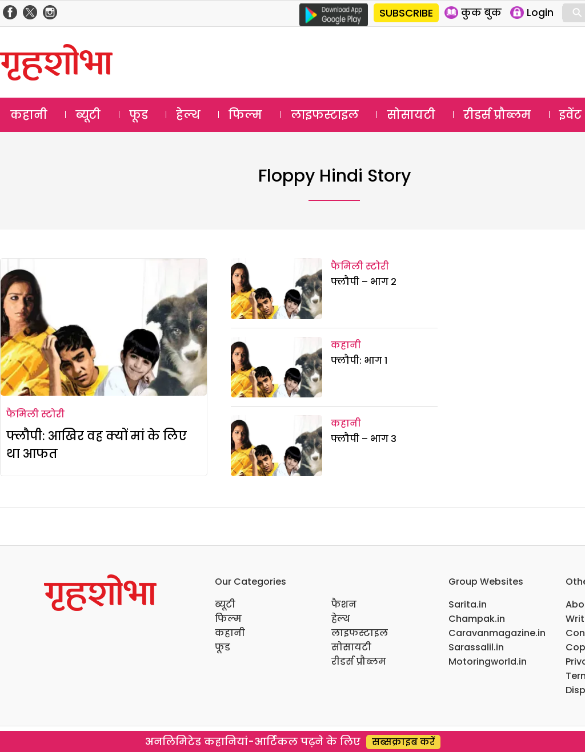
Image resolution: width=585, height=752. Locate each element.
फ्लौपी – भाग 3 (363, 438)
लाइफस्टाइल (325, 115)
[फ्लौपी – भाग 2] (276, 288)
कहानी (28, 115)
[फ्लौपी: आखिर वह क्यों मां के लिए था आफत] (104, 327)
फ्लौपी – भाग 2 (363, 281)
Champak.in (476, 618)
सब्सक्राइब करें (403, 742)
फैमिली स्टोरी (35, 414)
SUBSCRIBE (406, 13)
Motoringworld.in (487, 661)
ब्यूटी (88, 115)
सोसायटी (411, 115)
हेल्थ (188, 115)
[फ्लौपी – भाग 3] (276, 445)
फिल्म (245, 115)
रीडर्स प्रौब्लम (497, 115)
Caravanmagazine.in (497, 633)
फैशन (343, 604)
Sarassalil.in (476, 647)
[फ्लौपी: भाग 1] (276, 367)
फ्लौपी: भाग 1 (359, 360)
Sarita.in (467, 604)
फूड (138, 115)
